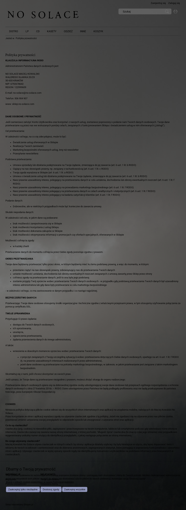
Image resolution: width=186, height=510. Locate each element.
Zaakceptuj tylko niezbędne (23, 489)
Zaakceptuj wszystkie (74, 489)
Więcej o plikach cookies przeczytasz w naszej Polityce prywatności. (40, 482)
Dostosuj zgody (51, 489)
